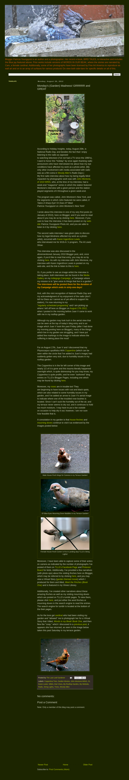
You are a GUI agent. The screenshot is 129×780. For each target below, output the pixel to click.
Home (65, 765)
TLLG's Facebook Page (66, 567)
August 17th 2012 (78, 308)
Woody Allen (64, 173)
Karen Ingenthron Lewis (68, 239)
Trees (56, 687)
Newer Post (43, 765)
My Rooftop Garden (71, 684)
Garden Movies (64, 681)
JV (89, 681)
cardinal (59, 615)
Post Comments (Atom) (59, 769)
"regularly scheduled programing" (53, 305)
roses (53, 386)
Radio (40, 687)
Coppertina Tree (50, 681)
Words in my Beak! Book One (68, 621)
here (72, 218)
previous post (80, 624)
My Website (84, 684)
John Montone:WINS (79, 681)
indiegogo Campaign (61, 278)
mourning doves (44, 423)
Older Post (87, 765)
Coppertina (70, 350)
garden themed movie (67, 579)
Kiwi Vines (58, 684)
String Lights (49, 687)
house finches (76, 419)
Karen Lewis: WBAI (45, 684)
